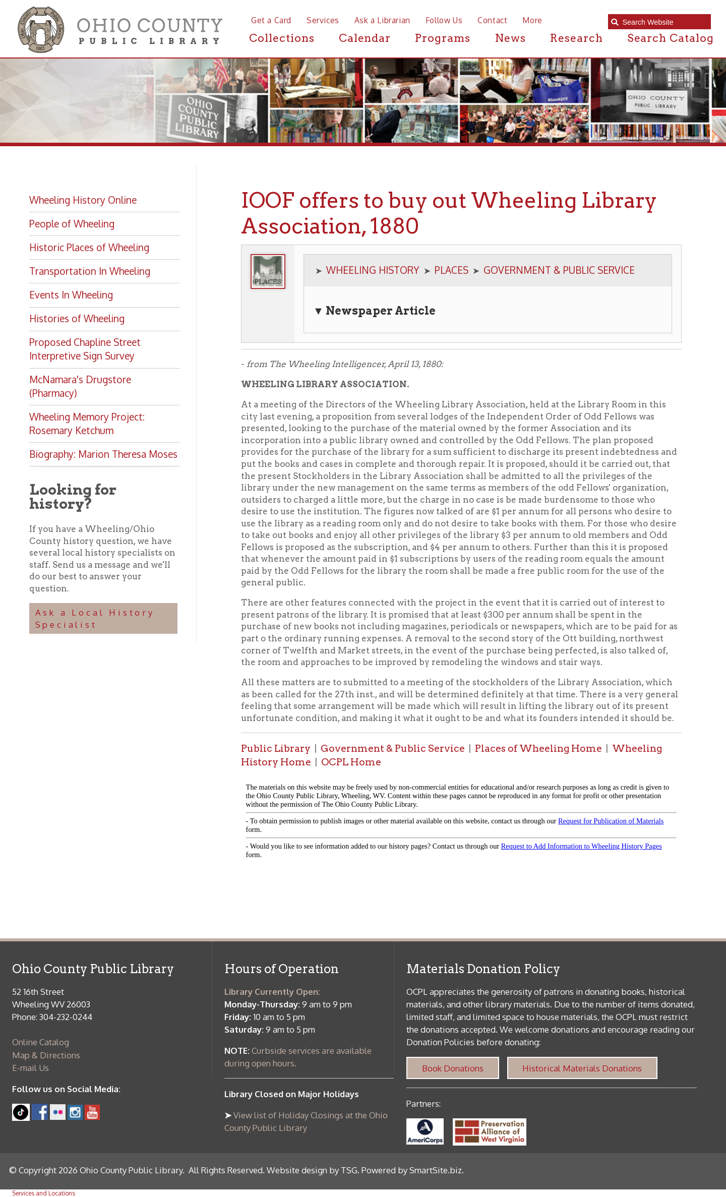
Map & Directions (46, 1055)
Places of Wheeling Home (538, 748)
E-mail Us (30, 1067)
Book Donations (452, 1068)
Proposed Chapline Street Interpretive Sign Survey (85, 349)
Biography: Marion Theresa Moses (103, 454)
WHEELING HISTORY (372, 270)
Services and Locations (43, 1193)
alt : (461, 823)
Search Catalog (670, 37)
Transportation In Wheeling (89, 271)
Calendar (365, 37)
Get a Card (271, 20)
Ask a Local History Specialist (95, 618)
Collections (282, 37)
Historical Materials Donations (582, 1068)
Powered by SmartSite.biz (411, 1170)
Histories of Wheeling (77, 318)
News (510, 37)
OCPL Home (351, 762)
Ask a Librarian (382, 20)
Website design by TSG (312, 1170)
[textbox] (663, 21)
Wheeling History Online (83, 200)
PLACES (451, 270)
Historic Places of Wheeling (89, 247)
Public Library (276, 748)
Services (323, 20)
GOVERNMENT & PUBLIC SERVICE (559, 270)
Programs (442, 37)
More (532, 20)
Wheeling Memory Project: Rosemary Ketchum (87, 423)
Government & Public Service (393, 748)
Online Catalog (40, 1042)
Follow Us (444, 20)
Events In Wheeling (71, 294)
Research (576, 37)
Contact (492, 20)
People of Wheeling (71, 223)
